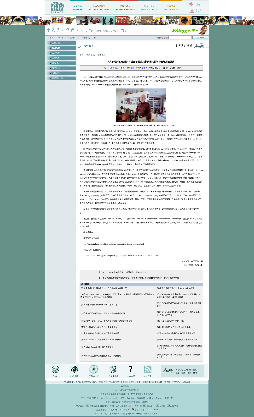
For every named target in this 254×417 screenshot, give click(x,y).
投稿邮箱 (150, 406)
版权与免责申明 (100, 382)
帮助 (183, 373)
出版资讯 (56, 73)
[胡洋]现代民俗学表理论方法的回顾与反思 (99, 304)
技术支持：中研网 (151, 413)
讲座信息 (56, 58)
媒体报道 (56, 63)
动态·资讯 (90, 55)
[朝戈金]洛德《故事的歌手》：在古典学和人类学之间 (104, 288)
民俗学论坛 (94, 376)
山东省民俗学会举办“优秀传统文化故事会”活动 (128, 272)
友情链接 (87, 382)
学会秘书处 (95, 406)
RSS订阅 (147, 376)
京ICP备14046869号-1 (120, 410)
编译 (117, 68)
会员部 (162, 406)
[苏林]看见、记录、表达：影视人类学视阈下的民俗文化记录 (107, 321)
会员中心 (125, 382)
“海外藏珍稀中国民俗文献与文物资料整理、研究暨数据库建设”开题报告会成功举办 (143, 278)
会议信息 (56, 53)
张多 (128, 68)
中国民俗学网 (141, 68)
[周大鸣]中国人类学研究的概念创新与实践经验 (101, 356)
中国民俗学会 (93, 398)
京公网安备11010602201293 (146, 410)
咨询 (189, 373)
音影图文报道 (58, 78)
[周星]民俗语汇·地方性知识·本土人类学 (173, 327)
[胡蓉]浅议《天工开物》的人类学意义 (97, 347)
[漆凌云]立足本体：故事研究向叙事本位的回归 (101, 339)
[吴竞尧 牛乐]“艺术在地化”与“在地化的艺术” (176, 288)
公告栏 (55, 376)
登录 (195, 373)
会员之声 (56, 43)
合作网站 (77, 382)
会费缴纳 (144, 382)
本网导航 (176, 382)
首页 (81, 55)
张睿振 (112, 68)
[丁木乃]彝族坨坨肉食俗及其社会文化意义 (99, 327)
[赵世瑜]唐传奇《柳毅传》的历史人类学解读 (100, 333)
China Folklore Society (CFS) (113, 398)
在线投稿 (74, 376)
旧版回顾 (186, 382)
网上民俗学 (114, 382)
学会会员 (135, 382)
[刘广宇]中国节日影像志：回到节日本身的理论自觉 (103, 313)
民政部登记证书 (101, 410)
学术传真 (101, 55)
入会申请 (131, 376)
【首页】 (52, 38)
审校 (132, 68)
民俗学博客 (113, 376)
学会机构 (68, 382)
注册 (177, 373)
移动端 (167, 382)
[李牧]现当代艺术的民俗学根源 (170, 321)
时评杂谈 (56, 68)
